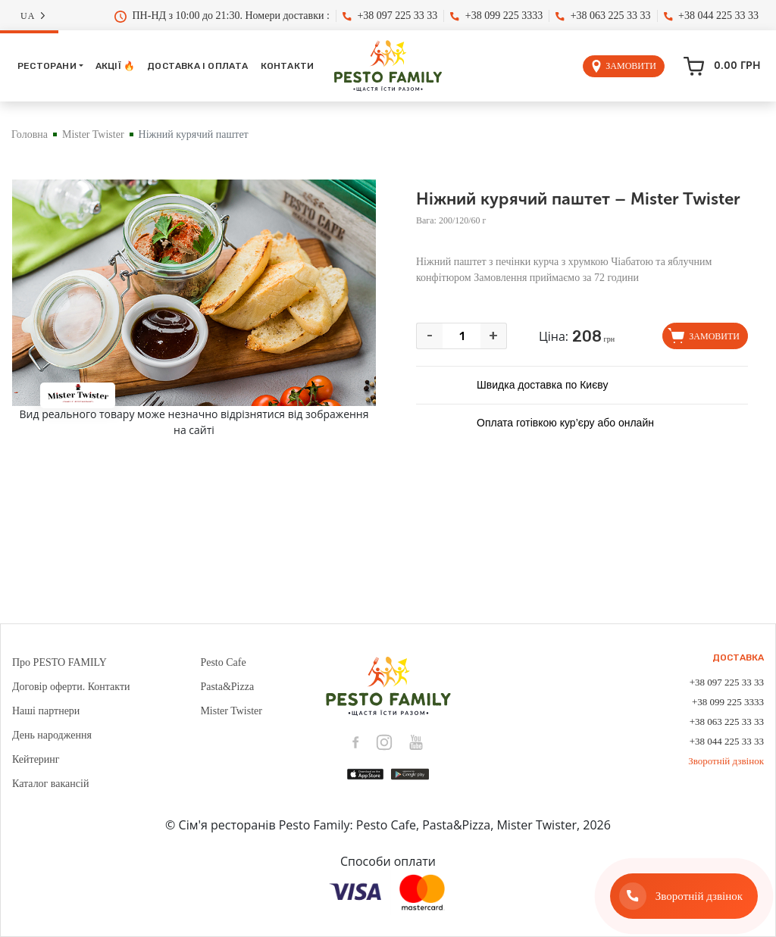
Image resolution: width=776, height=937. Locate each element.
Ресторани (47, 66)
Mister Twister (93, 134)
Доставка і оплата (197, 66)
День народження (52, 735)
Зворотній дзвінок (726, 761)
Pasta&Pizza (227, 686)
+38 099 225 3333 (496, 15)
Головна (29, 134)
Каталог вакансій (50, 783)
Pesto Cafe (223, 662)
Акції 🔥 (115, 66)
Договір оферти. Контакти (71, 686)
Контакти (287, 66)
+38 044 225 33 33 (711, 15)
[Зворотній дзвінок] (684, 896)
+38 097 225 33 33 (390, 15)
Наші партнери (46, 711)
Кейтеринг (36, 759)
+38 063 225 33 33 (602, 15)
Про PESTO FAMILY (59, 662)
